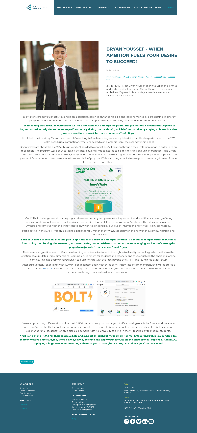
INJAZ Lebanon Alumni (133, 77)
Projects (23, 408)
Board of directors (27, 391)
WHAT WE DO (83, 7)
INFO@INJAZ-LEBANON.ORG (137, 408)
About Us (24, 388)
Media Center (78, 391)
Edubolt (47, 268)
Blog (74, 418)
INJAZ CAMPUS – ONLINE (147, 7)
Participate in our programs (84, 405)
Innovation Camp (114, 77)
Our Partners (25, 393)
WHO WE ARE (64, 7)
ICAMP (149, 77)
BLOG (170, 7)
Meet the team (26, 396)
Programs (24, 405)
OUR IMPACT (102, 7)
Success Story (160, 77)
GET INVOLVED (122, 7)
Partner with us (78, 402)
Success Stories (78, 388)
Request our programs (82, 410)
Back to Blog (27, 362)
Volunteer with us (79, 400)
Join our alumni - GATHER (83, 407)
